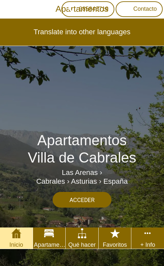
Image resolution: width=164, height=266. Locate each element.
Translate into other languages (82, 32)
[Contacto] (139, 9)
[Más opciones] (147, 238)
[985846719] (87, 9)
